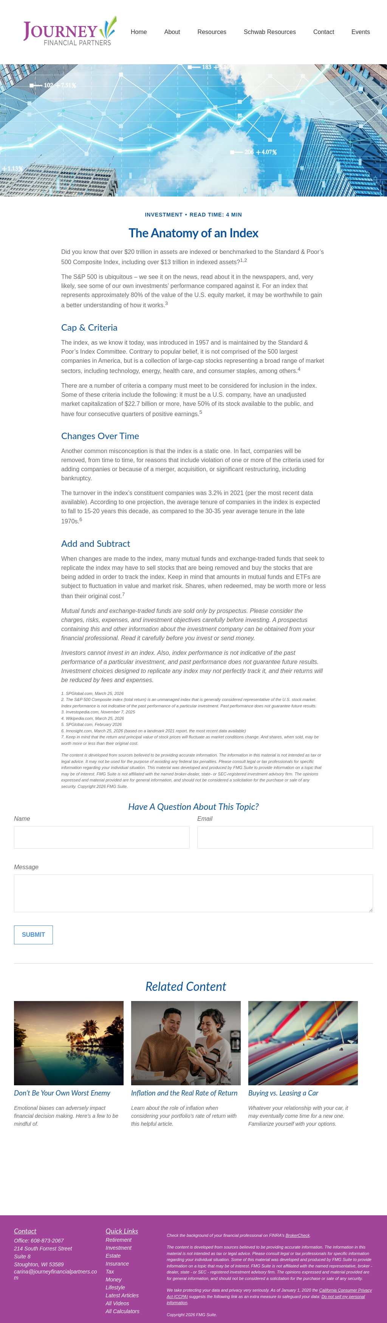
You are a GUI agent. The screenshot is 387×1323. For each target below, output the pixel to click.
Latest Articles (122, 1295)
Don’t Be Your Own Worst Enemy (62, 1093)
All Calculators (122, 1311)
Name (22, 818)
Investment (119, 1248)
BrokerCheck (298, 1235)
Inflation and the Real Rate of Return (184, 1093)
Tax (110, 1272)
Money (114, 1280)
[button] (139, 32)
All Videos (117, 1303)
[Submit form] (33, 934)
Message (26, 867)
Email (204, 818)
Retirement (119, 1240)
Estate (113, 1256)
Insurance (117, 1264)
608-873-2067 (47, 1241)
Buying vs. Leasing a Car (283, 1093)
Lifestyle (115, 1287)
